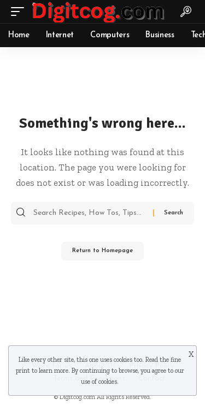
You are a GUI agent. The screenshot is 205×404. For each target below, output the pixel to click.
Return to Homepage (102, 251)
